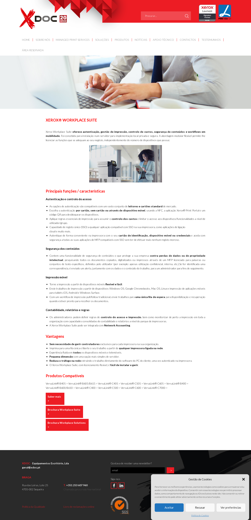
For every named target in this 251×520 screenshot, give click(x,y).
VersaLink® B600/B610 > (60, 387)
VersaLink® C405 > (109, 383)
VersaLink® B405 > (57, 383)
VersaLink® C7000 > (155, 387)
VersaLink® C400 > (86, 387)
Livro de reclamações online (78, 506)
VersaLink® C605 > (155, 383)
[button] (243, 488)
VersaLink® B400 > (177, 383)
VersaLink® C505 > (132, 383)
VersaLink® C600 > (132, 387)
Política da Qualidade (33, 506)
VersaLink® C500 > (109, 387)
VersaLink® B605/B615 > (83, 383)
